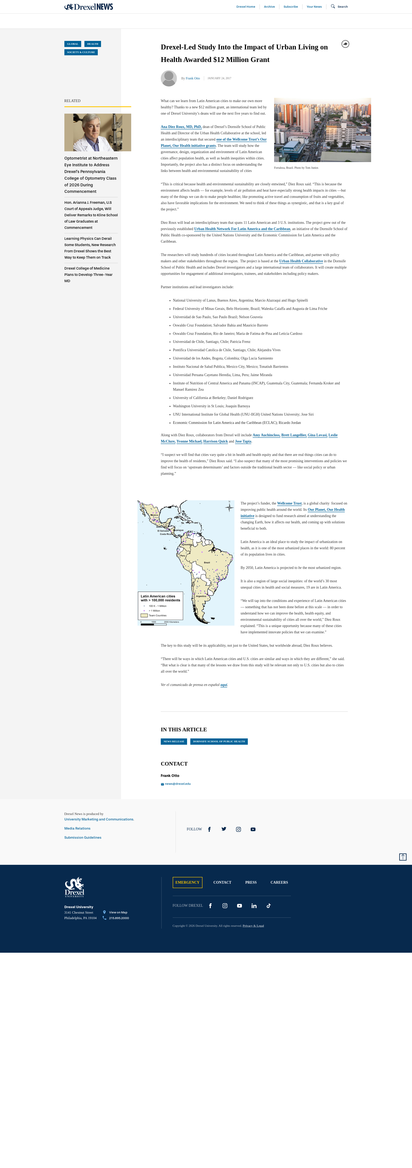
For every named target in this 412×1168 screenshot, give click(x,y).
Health (263, 21)
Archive (269, 7)
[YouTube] (253, 829)
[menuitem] (87, 21)
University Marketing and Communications (98, 819)
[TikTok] (268, 905)
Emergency (188, 882)
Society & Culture (302, 21)
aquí (223, 685)
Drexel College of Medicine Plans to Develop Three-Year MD (88, 274)
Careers (279, 882)
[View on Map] (116, 913)
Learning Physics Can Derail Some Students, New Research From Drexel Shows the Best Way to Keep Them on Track (90, 248)
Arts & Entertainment (87, 21)
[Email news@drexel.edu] (203, 784)
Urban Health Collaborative (301, 261)
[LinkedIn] (254, 905)
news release (174, 741)
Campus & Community (356, 21)
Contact (222, 882)
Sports (398, 21)
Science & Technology (147, 21)
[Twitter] (223, 829)
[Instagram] (238, 829)
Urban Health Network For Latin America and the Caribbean (242, 229)
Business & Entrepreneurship (213, 21)
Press (251, 882)
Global (73, 43)
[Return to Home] (88, 6)
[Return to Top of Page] (403, 857)
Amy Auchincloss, (266, 435)
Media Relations (77, 828)
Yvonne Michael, (189, 441)
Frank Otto (193, 78)
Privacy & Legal (253, 925)
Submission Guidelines (82, 837)
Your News (314, 7)
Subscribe (291, 7)
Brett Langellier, (294, 435)
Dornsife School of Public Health (219, 741)
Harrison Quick (215, 441)
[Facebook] (209, 829)
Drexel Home (245, 7)
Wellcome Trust (285, 503)
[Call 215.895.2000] (116, 918)
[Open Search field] (339, 7)
